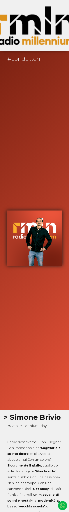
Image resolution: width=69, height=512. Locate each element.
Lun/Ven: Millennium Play (25, 426)
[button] (60, 25)
